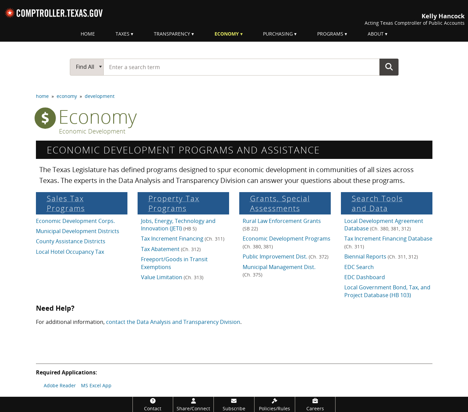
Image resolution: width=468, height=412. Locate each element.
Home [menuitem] (88, 33)
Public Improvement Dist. (285, 256)
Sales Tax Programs (66, 203)
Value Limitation (172, 277)
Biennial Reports (381, 256)
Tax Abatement (171, 249)
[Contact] (153, 404)
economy (67, 96)
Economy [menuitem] (227, 33)
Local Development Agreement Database (383, 224)
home (42, 96)
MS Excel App (96, 385)
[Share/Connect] (193, 404)
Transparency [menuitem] (172, 33)
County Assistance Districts (70, 241)
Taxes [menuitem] (122, 33)
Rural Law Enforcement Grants (282, 224)
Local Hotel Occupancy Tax (70, 251)
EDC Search (359, 267)
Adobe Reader (60, 385)
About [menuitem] (376, 33)
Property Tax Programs (174, 203)
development (100, 96)
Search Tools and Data (377, 203)
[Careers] (315, 404)
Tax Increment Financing (182, 238)
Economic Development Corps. (75, 221)
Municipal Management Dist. (279, 270)
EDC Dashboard (364, 277)
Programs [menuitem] (330, 33)
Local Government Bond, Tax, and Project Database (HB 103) (387, 291)
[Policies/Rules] (275, 404)
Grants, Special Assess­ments (280, 203)
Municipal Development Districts (77, 231)
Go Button (389, 67)
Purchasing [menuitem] (278, 33)
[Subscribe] (234, 404)
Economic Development (92, 131)
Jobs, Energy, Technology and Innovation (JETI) (178, 224)
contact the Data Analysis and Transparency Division (173, 322)
